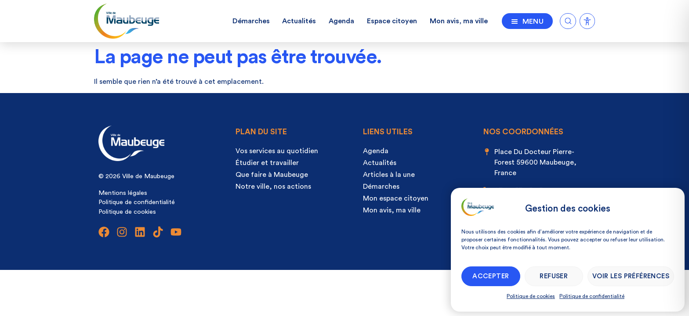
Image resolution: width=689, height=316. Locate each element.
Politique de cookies (531, 296)
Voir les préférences (630, 276)
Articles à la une (389, 174)
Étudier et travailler (267, 162)
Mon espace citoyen (395, 198)
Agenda (341, 21)
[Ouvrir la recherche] (568, 19)
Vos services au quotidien (277, 150)
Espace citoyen (392, 21)
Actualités (299, 21)
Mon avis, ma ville (459, 21)
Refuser (554, 276)
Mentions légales (122, 193)
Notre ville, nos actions (273, 186)
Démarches (251, 21)
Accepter (490, 276)
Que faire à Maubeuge (272, 174)
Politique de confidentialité (591, 296)
